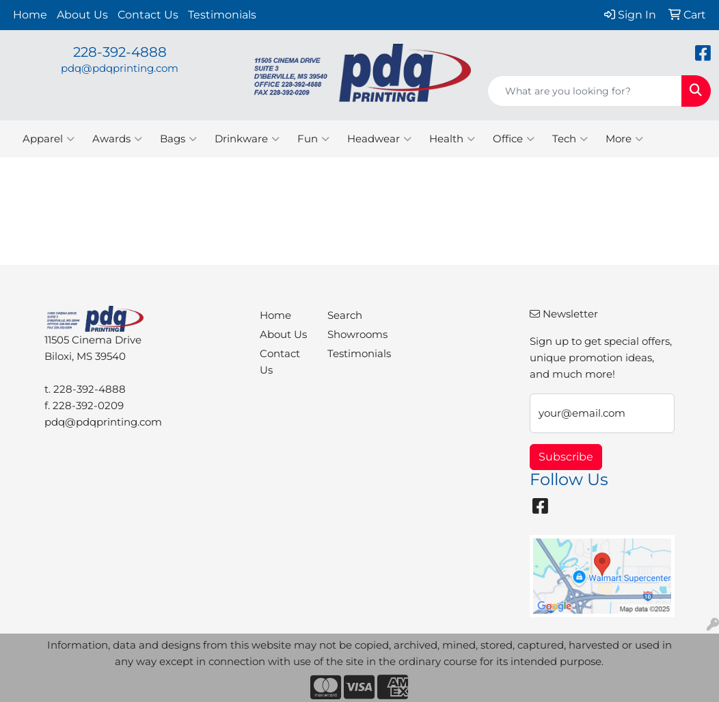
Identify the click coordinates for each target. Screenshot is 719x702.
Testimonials (222, 14)
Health (452, 139)
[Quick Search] (584, 91)
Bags (178, 139)
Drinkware (247, 139)
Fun (313, 139)
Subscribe (566, 456)
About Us (82, 14)
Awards (117, 139)
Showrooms (353, 334)
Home (30, 14)
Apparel (48, 139)
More (624, 139)
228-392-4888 (120, 52)
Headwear (379, 139)
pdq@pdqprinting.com (119, 68)
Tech (570, 139)
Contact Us (148, 14)
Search (344, 315)
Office (513, 139)
